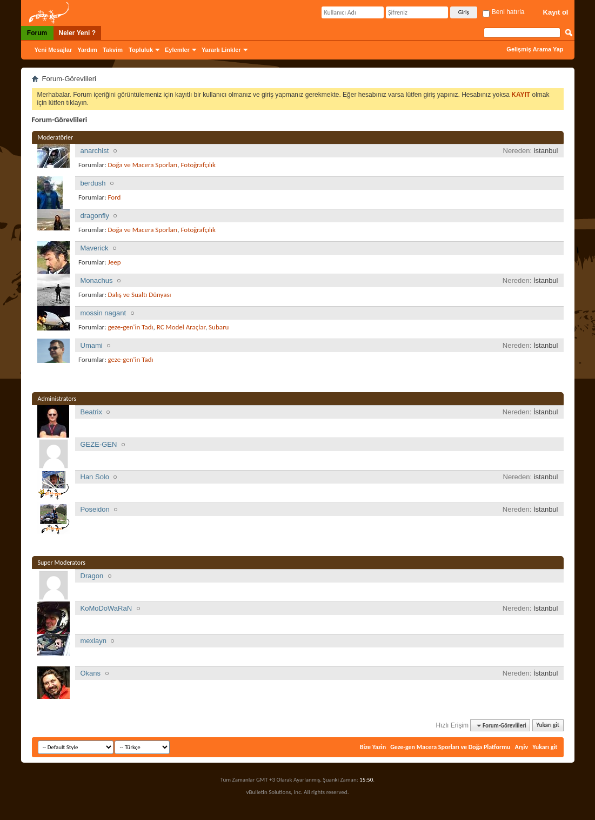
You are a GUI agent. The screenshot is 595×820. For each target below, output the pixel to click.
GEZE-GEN (99, 444)
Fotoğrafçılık (198, 165)
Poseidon (95, 509)
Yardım (87, 50)
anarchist (95, 151)
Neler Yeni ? (77, 33)
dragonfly (95, 215)
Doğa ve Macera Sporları (143, 165)
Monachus (97, 280)
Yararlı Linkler (221, 50)
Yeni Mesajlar (53, 50)
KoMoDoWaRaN (106, 608)
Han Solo (95, 477)
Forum (37, 33)
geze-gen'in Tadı (130, 327)
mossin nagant (103, 313)
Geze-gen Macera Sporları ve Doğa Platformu (450, 747)
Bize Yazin (373, 747)
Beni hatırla (503, 12)
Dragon (92, 576)
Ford (114, 197)
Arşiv (521, 747)
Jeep (114, 262)
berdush (93, 183)
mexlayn (93, 641)
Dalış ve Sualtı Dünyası (139, 294)
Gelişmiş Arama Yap (534, 49)
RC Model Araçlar (181, 327)
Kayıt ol (556, 12)
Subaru (219, 327)
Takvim (113, 50)
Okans (91, 673)
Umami (92, 345)
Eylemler (177, 50)
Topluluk (141, 50)
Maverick (95, 248)
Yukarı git (547, 725)
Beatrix (91, 412)
